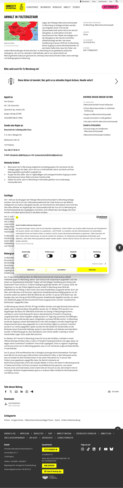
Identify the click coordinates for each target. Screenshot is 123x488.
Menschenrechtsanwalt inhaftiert (97, 135)
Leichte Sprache (102, 1)
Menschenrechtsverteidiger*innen (39, 420)
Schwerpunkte (32, 7)
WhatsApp (26, 391)
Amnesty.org (106, 433)
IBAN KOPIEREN (49, 465)
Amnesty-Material (64, 433)
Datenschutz (47, 437)
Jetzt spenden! (109, 7)
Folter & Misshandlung (71, 420)
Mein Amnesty (85, 1)
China (7, 420)
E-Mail (16, 391)
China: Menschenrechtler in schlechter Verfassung (99, 109)
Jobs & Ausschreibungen (14, 437)
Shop (111, 1)
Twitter (11, 391)
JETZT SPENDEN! (49, 449)
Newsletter (38, 433)
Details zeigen (97, 264)
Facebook (5, 391)
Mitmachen (57, 7)
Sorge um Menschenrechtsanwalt (97, 114)
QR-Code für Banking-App (52, 471)
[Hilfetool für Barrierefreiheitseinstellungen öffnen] (119, 247)
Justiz (58, 420)
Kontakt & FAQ (9, 433)
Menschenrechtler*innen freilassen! (98, 105)
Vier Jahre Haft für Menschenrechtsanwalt (100, 121)
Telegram (31, 391)
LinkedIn (21, 391)
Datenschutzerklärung (24, 243)
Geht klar (92, 270)
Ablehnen (30, 270)
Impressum (24, 433)
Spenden (76, 7)
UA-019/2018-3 (14, 404)
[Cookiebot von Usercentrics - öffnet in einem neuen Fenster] (98, 217)
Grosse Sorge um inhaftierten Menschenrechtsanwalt (96, 130)
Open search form (117, 1)
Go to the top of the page (118, 429)
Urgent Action (17, 420)
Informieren (45, 7)
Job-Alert (33, 437)
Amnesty (67, 7)
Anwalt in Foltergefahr (92, 125)
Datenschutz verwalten (86, 433)
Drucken (113, 391)
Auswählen (61, 270)
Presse (93, 1)
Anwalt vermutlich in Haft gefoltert (98, 118)
